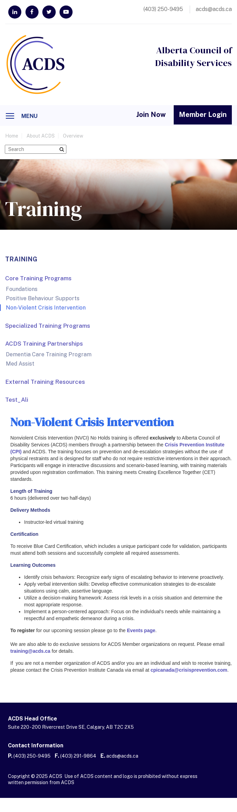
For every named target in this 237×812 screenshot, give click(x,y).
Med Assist (20, 364)
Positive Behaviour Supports (42, 298)
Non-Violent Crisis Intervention (46, 308)
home (11, 136)
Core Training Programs (38, 278)
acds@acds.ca (122, 756)
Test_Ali (16, 400)
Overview (73, 136)
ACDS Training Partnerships (44, 343)
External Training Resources (45, 382)
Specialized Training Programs (47, 326)
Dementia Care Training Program (48, 354)
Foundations (21, 289)
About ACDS (40, 136)
